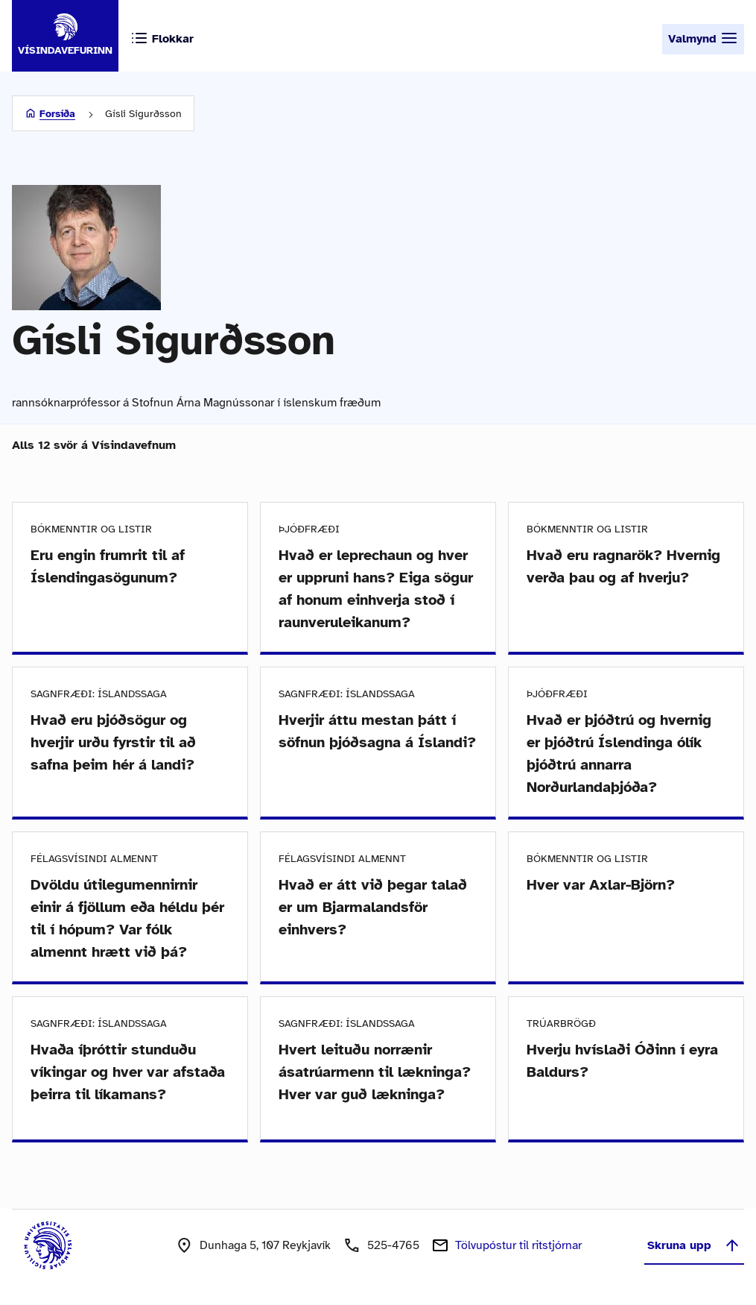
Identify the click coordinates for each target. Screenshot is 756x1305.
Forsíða (57, 113)
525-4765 (393, 1245)
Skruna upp (694, 1245)
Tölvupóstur (518, 1245)
